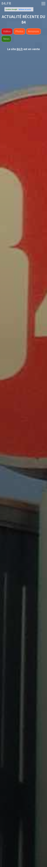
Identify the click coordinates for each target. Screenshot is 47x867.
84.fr (6, 3)
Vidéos (7, 31)
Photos (19, 31)
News (6, 38)
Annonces (33, 31)
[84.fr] (43, 3)
